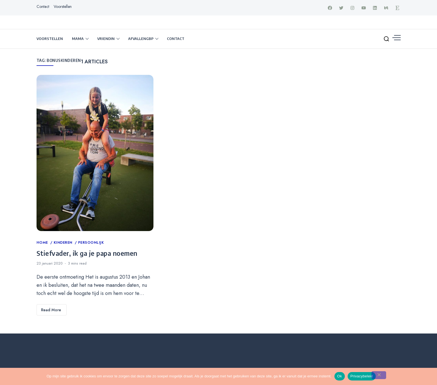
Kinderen (64, 243)
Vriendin (106, 39)
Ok (339, 376)
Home (43, 243)
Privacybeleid (361, 376)
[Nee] (379, 375)
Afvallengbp (140, 39)
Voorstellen (63, 7)
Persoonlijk (91, 243)
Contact (43, 7)
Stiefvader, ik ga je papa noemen (87, 253)
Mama (78, 39)
